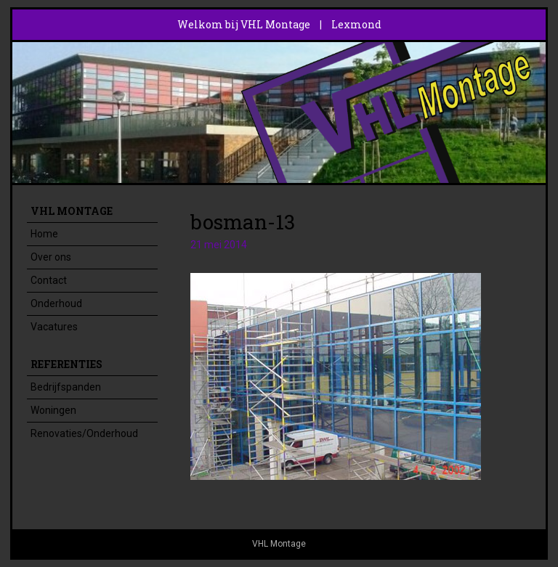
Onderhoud (56, 303)
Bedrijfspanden (66, 387)
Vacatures (54, 327)
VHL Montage (72, 211)
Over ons (51, 257)
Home (44, 234)
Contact (49, 280)
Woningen (53, 410)
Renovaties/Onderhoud (84, 433)
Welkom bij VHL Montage (243, 24)
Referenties (66, 364)
